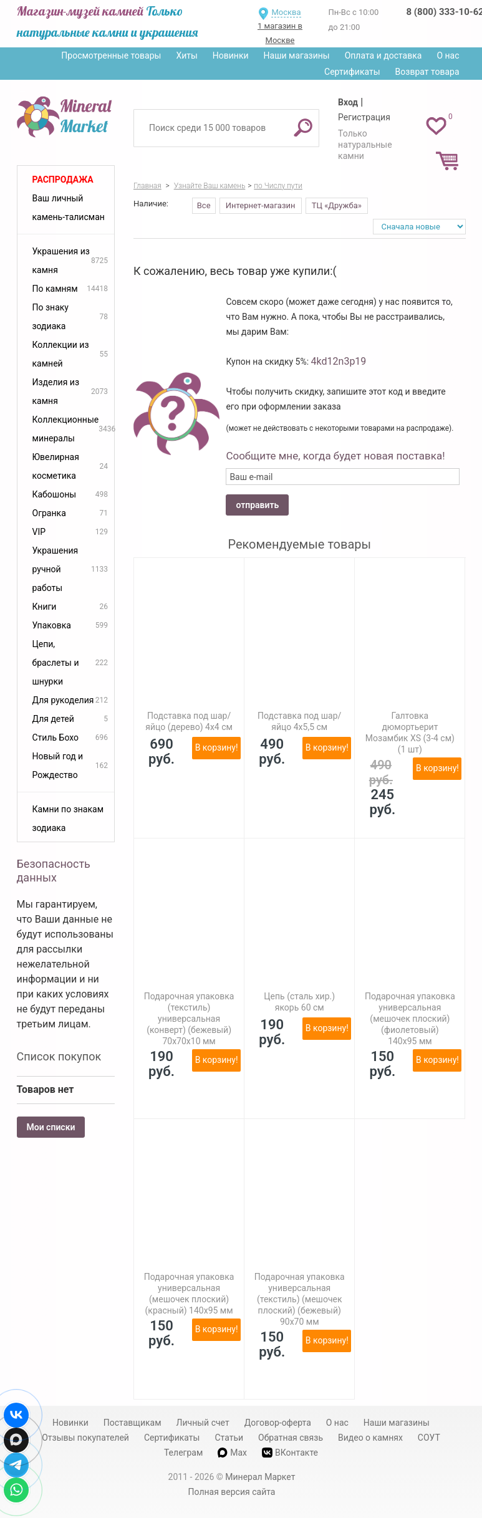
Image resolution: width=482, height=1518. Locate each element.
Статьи (228, 1438)
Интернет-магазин (261, 205)
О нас (447, 55)
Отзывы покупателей (85, 1438)
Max (232, 1453)
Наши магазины (297, 55)
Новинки (231, 55)
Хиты (186, 55)
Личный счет (202, 1423)
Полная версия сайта (232, 1492)
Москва (286, 12)
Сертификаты (352, 72)
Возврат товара (427, 72)
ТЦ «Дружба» (337, 205)
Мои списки (51, 1127)
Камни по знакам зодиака (68, 818)
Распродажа (63, 180)
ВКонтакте (290, 1453)
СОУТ (429, 1438)
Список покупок (59, 1056)
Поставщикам (132, 1423)
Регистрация (364, 117)
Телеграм (183, 1453)
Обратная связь (290, 1438)
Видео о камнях (370, 1438)
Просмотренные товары (111, 55)
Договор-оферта (277, 1423)
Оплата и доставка (383, 55)
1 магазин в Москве (280, 33)
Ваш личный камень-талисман (68, 207)
